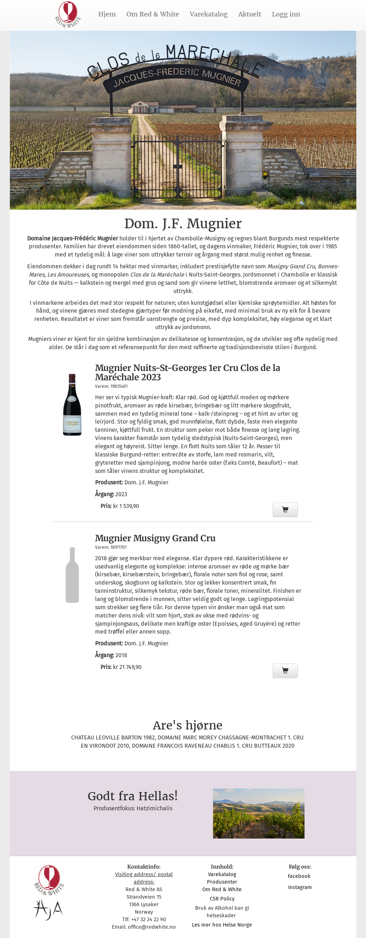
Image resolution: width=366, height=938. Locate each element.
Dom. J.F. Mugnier (146, 482)
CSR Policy (222, 898)
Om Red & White (153, 14)
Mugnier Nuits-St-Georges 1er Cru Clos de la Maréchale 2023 (187, 372)
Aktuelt (249, 14)
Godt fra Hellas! (133, 796)
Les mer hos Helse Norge (222, 925)
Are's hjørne (187, 725)
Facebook (300, 876)
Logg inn (286, 14)
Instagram (300, 887)
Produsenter (222, 882)
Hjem (107, 14)
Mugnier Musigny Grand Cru (155, 538)
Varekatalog (209, 14)
